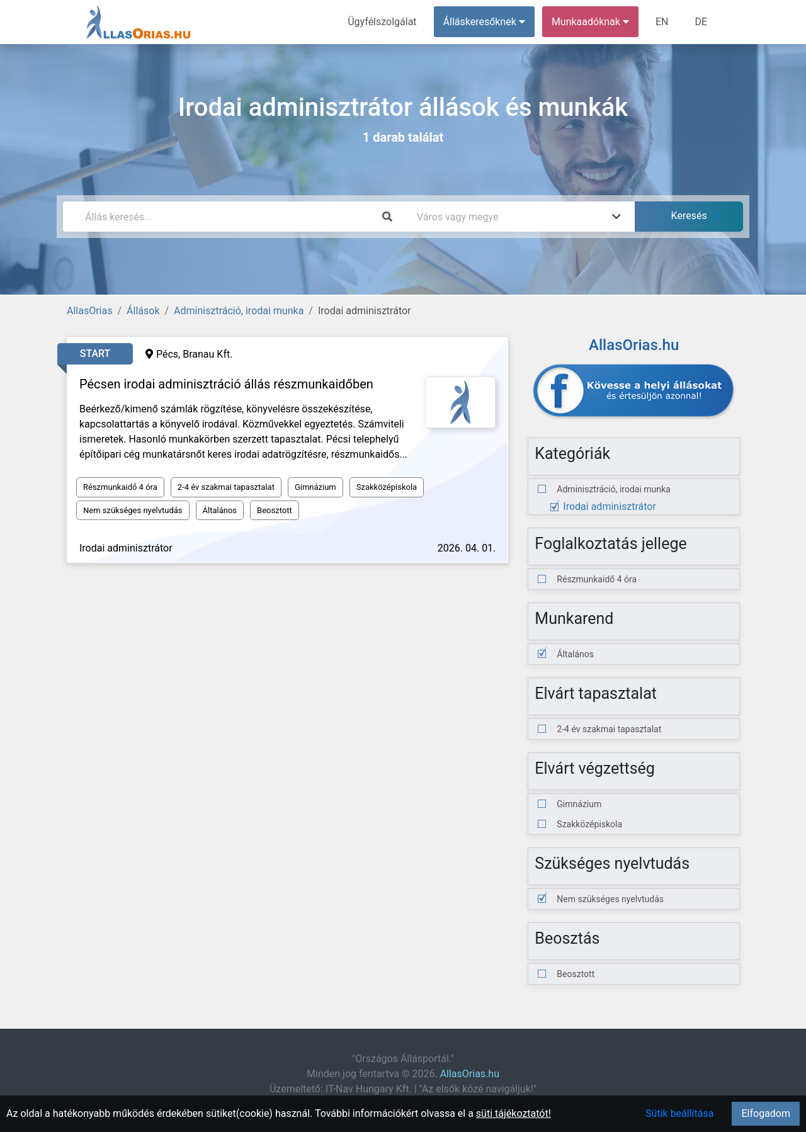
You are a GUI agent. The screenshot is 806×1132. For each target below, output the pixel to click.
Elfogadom (765, 1113)
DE (701, 22)
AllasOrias (89, 311)
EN (662, 22)
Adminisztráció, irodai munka (239, 311)
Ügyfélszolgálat (382, 22)
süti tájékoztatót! (513, 1113)
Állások (143, 311)
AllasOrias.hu (469, 1074)
